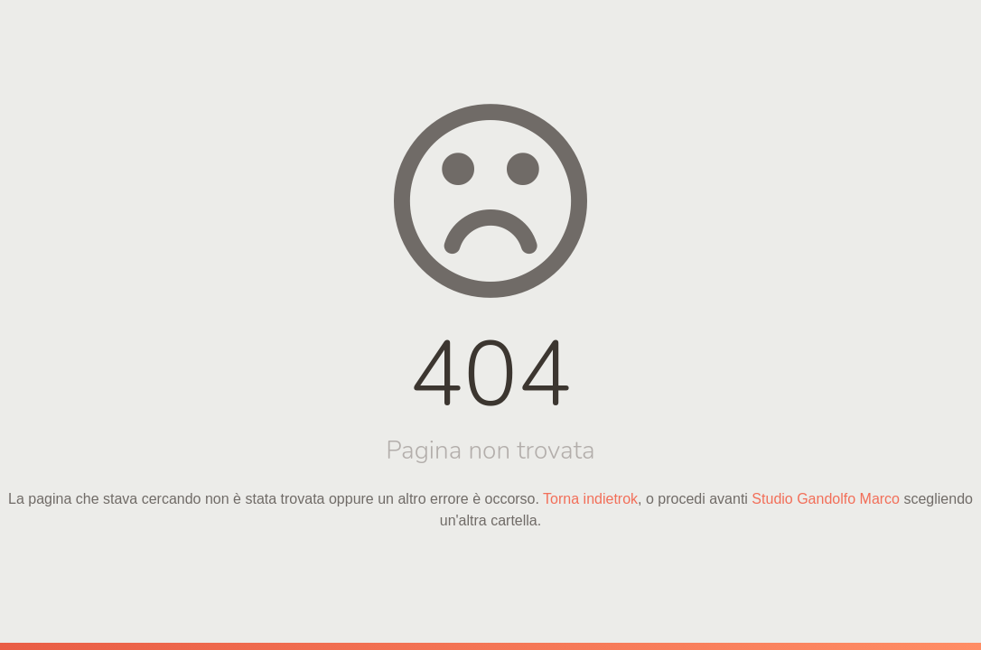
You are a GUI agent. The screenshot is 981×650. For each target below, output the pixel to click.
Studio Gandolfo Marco (826, 498)
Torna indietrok (590, 498)
